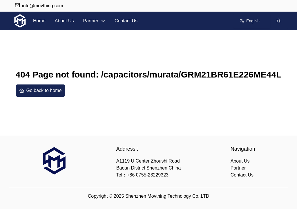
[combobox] (251, 21)
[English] (250, 21)
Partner (238, 167)
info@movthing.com (42, 5)
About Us (240, 160)
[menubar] (85, 21)
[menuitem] (39, 21)
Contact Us (242, 174)
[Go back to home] (41, 90)
